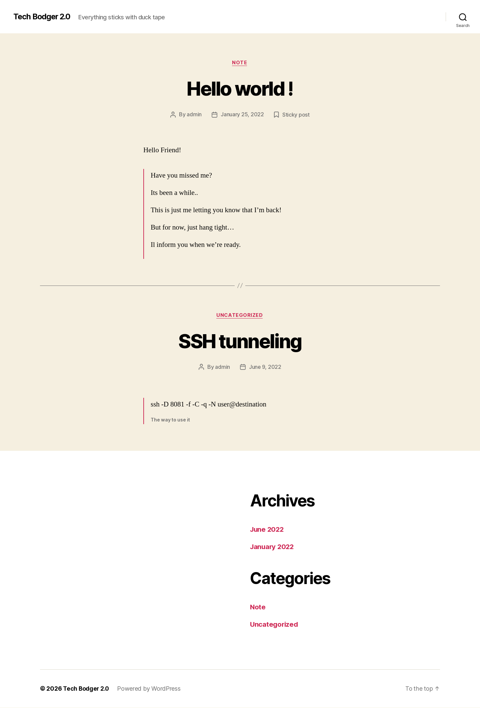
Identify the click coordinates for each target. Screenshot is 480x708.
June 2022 (268, 530)
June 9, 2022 (265, 367)
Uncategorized (240, 316)
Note (239, 63)
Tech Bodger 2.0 (43, 17)
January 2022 (273, 547)
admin (194, 115)
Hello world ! (240, 88)
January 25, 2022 (242, 115)
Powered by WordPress (150, 689)
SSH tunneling (240, 341)
